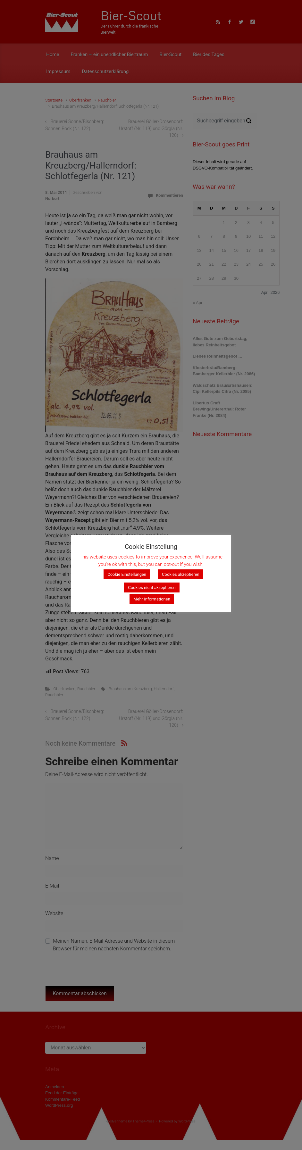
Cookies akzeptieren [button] (180, 574)
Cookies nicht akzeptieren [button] (152, 587)
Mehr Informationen (151, 599)
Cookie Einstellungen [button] (126, 574)
